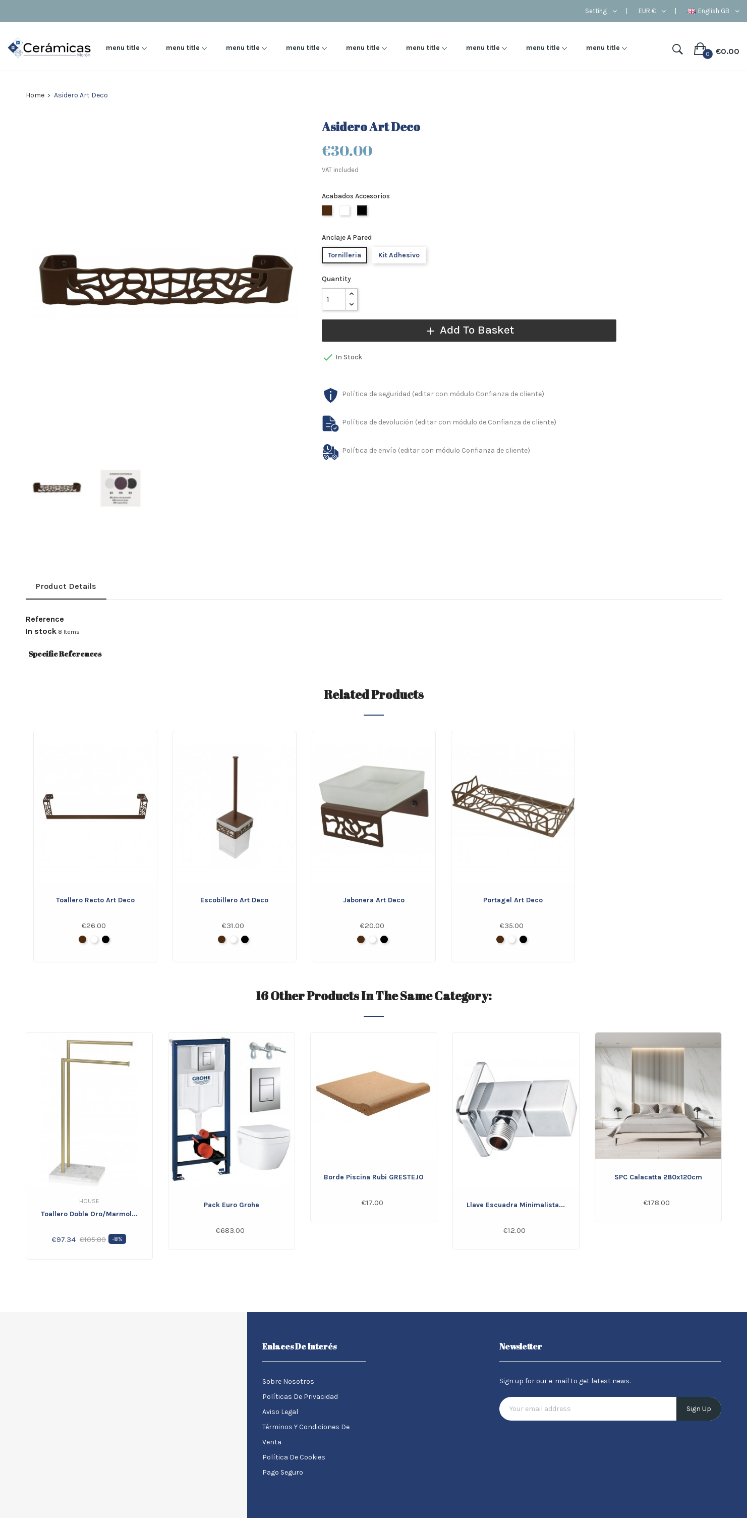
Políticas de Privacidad (300, 1396)
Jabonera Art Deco (374, 900)
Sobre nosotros (288, 1381)
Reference (45, 619)
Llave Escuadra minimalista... (516, 1205)
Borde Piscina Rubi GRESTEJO (374, 1177)
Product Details (66, 586)
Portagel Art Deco (513, 900)
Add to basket (461, 330)
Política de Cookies (293, 1457)
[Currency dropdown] (652, 11)
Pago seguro (282, 1472)
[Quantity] (334, 299)
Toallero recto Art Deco (95, 900)
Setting (596, 11)
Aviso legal (280, 1411)
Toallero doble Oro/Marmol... (89, 1214)
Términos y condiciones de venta (306, 1434)
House (89, 1201)
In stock (41, 631)
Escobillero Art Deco (234, 900)
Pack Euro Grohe (231, 1205)
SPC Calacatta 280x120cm (658, 1177)
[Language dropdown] (713, 11)
